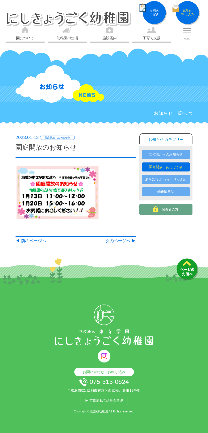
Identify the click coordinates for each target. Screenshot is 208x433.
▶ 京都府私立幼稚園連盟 (104, 400)
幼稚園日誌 (165, 192)
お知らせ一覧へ (173, 113)
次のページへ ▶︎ (120, 240)
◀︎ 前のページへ (31, 240)
